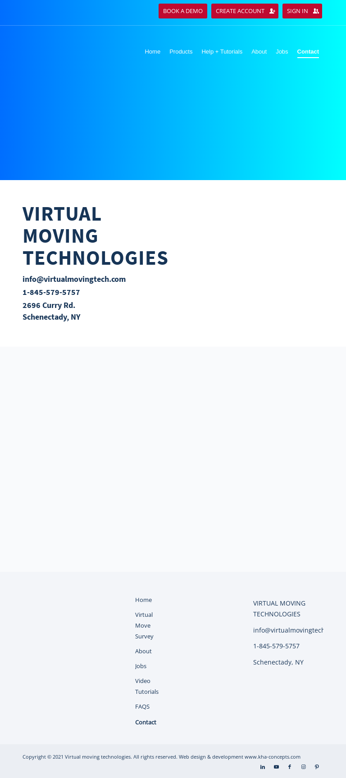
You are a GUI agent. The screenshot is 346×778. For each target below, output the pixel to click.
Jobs (140, 666)
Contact (145, 722)
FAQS (142, 706)
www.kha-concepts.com (272, 756)
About (143, 651)
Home (143, 600)
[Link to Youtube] (276, 766)
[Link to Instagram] (303, 766)
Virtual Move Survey (144, 625)
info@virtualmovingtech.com (74, 279)
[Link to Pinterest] (316, 766)
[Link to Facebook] (289, 766)
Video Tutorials (147, 686)
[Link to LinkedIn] (262, 766)
